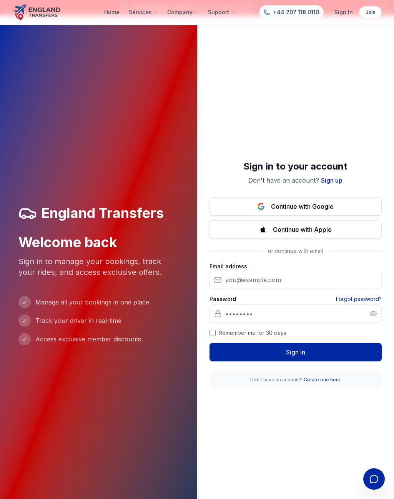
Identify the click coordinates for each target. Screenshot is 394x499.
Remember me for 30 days (252, 332)
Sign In (343, 12)
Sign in (295, 352)
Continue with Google (295, 206)
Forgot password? (359, 299)
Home (112, 12)
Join (370, 12)
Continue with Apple (295, 229)
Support (221, 12)
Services (143, 12)
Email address (228, 266)
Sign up (331, 180)
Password (222, 299)
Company (183, 12)
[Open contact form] (374, 479)
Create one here (322, 380)
